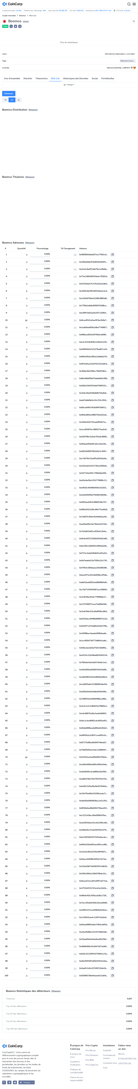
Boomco (22, 15)
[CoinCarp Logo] (13, 4)
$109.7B (80, 10)
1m (12, 100)
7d (5, 100)
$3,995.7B (63, 10)
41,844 (18, 10)
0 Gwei (127, 10)
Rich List (55, 78)
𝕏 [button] (11, 26)
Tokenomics (42, 78)
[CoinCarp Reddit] (15, 1082)
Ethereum (8, 93)
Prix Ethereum (91, 1055)
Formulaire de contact (109, 1057)
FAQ (105, 1067)
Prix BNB (89, 1060)
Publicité (107, 1050)
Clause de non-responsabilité (77, 1079)
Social (95, 78)
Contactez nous (110, 1063)
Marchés (28, 78)
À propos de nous (75, 1055)
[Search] (129, 4)
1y (18, 100)
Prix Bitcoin (90, 1050)
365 (44, 10)
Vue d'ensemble (12, 78)
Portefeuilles (107, 78)
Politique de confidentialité (76, 1071)
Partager (68, 85)
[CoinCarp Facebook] (9, 1082)
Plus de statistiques (69, 42)
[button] (15, 26)
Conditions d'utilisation (75, 1063)
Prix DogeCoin (91, 1064)
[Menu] (134, 4)
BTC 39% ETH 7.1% (103, 10)
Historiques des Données (75, 78)
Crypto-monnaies (9, 15)
